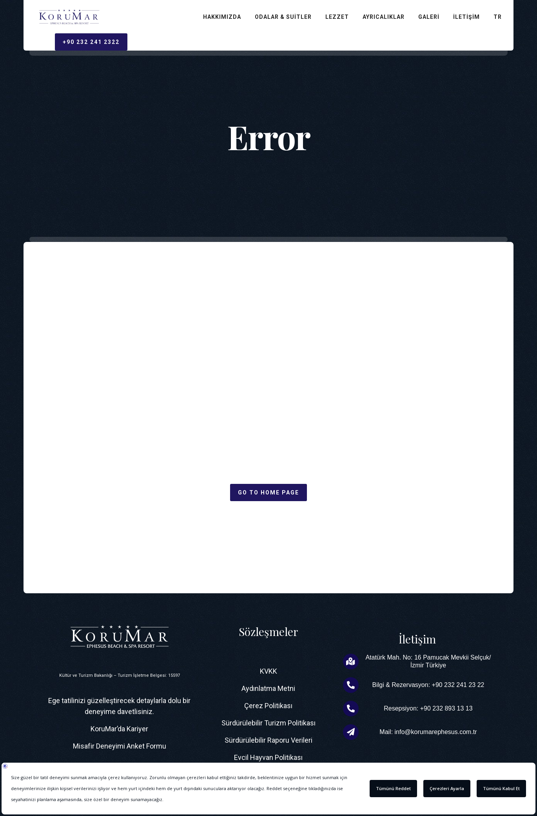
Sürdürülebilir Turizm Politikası (268, 723)
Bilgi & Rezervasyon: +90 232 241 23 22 (428, 685)
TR (497, 17)
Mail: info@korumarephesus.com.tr (428, 732)
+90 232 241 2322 (91, 42)
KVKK (268, 671)
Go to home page (268, 492)
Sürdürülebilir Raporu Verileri (268, 740)
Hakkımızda (222, 17)
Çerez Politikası (268, 706)
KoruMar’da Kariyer (119, 729)
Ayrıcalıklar (384, 17)
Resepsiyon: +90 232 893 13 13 (428, 708)
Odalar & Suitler (283, 17)
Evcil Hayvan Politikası (268, 757)
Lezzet (337, 17)
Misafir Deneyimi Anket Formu (119, 746)
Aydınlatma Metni (268, 688)
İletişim (466, 17)
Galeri (428, 17)
